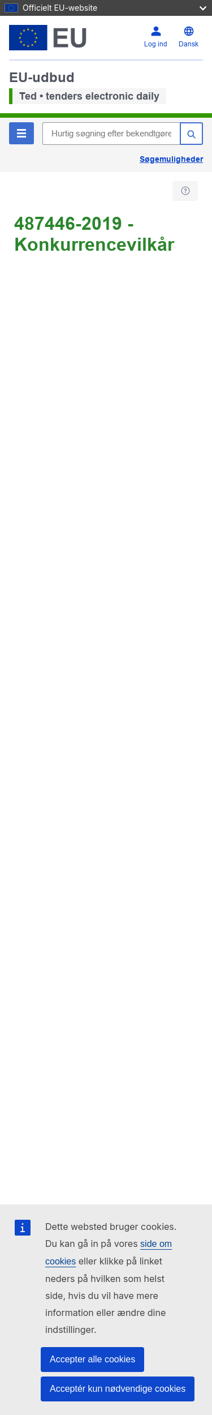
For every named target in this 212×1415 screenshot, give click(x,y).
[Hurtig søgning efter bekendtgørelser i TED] (111, 133)
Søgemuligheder (171, 159)
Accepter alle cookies (92, 1359)
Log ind (155, 44)
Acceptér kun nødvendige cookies (117, 1388)
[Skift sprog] (188, 37)
